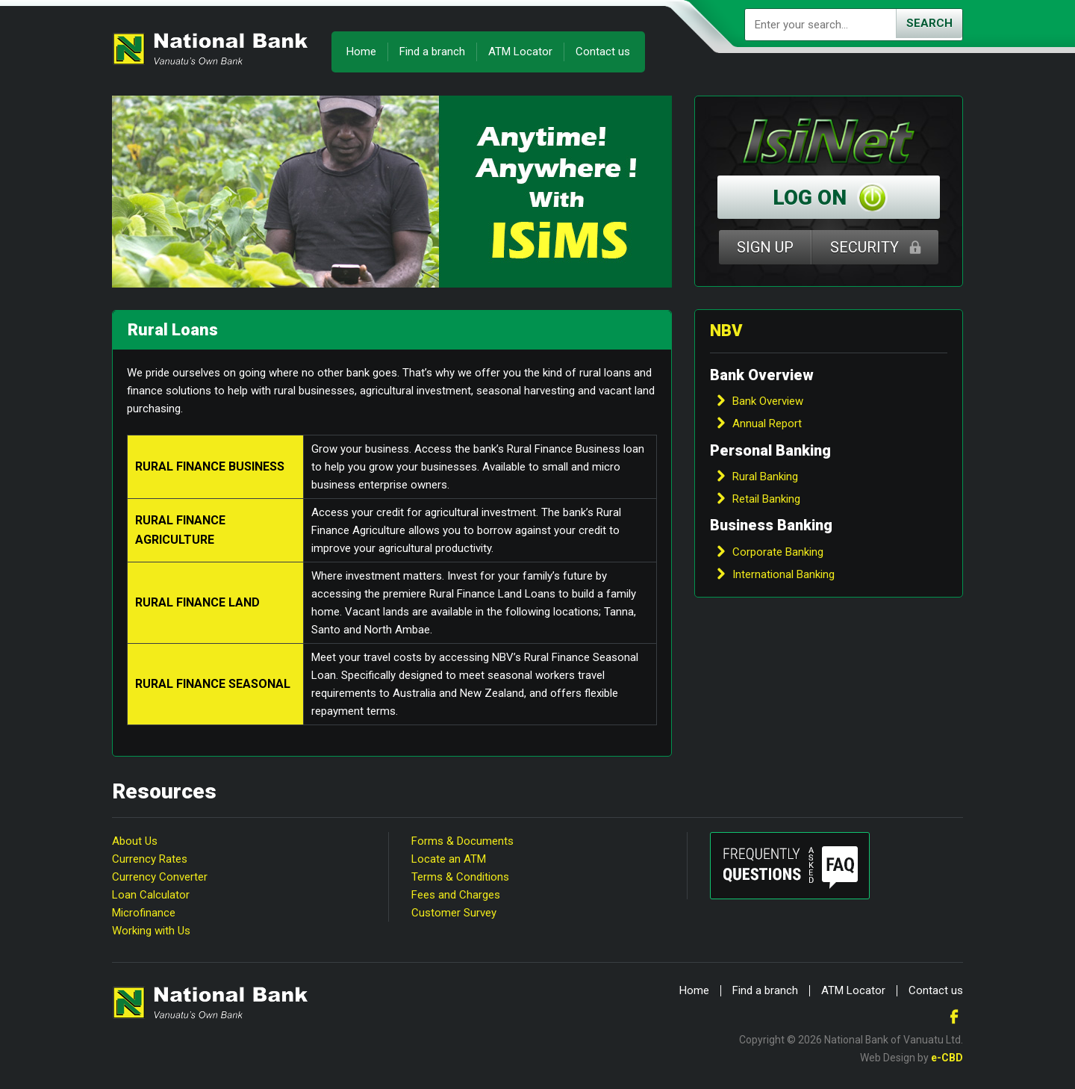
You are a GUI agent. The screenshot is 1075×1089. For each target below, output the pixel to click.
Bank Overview (762, 375)
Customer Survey (453, 912)
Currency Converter (160, 877)
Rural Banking (765, 476)
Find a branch (432, 51)
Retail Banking (766, 499)
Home (361, 51)
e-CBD (947, 1058)
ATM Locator (520, 51)
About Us (135, 841)
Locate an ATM (448, 859)
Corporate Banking (777, 552)
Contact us (603, 51)
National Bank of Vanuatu (210, 48)
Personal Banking (770, 450)
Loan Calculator (151, 895)
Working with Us (151, 930)
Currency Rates (149, 859)
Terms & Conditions (460, 877)
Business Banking (771, 525)
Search (929, 23)
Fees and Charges (455, 895)
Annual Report (767, 423)
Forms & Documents (462, 841)
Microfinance (143, 912)
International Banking (783, 574)
